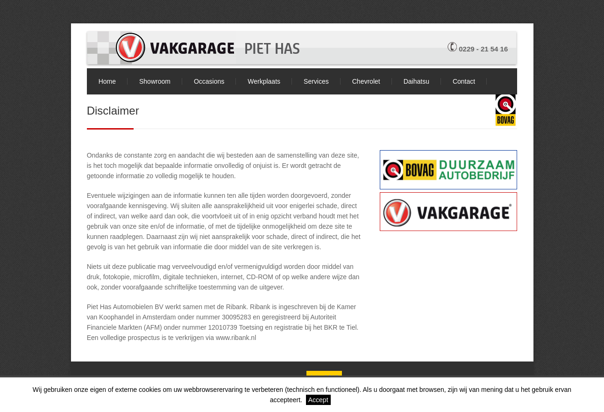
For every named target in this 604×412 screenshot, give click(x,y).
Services (316, 81)
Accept (318, 400)
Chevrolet (366, 81)
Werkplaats (264, 81)
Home (107, 81)
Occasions (209, 81)
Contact (464, 81)
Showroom (155, 81)
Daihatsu (416, 81)
